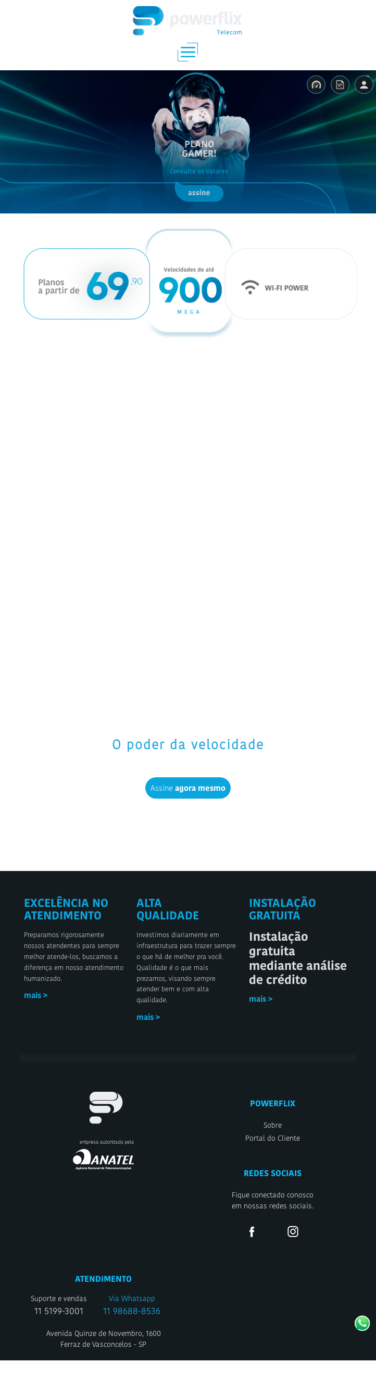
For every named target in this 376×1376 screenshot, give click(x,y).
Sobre (273, 1140)
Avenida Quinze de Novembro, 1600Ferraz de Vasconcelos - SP (103, 1354)
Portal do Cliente (272, 1153)
